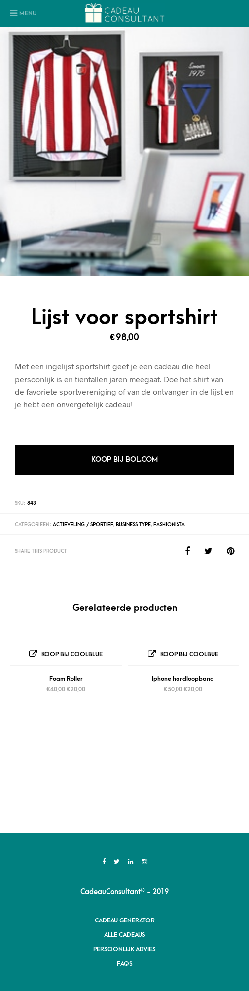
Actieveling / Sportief (83, 525)
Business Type (133, 525)
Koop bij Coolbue (189, 654)
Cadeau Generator (125, 819)
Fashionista (169, 525)
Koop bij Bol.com (124, 460)
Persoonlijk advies (124, 848)
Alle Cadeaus (124, 833)
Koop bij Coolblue (72, 654)
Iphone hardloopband (183, 678)
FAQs (125, 862)
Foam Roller (66, 678)
